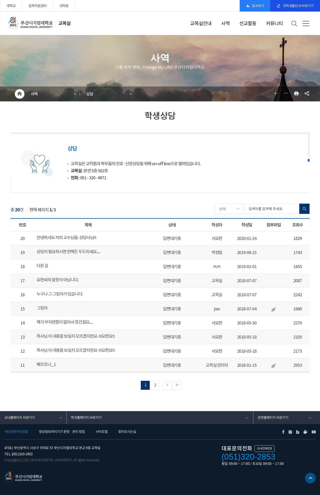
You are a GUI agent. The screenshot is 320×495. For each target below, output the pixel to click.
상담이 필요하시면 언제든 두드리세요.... (68, 251)
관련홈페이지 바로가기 (273, 417)
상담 (89, 94)
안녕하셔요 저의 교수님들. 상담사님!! (66, 237)
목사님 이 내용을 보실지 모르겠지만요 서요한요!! (76, 336)
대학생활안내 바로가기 (298, 6)
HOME (19, 94)
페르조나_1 (46, 364)
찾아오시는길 (127, 431)
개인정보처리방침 (16, 431)
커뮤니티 (274, 23)
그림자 (42, 308)
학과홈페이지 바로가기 (86, 417)
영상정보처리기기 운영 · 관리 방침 (62, 431)
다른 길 (42, 266)
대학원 (64, 6)
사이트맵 (101, 431)
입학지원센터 (38, 6)
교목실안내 (200, 23)
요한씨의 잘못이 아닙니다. (58, 280)
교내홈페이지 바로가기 (19, 417)
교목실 (64, 23)
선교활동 (247, 23)
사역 (225, 23)
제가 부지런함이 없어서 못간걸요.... (65, 322)
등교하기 (258, 6)
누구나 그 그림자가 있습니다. (60, 294)
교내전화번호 (264, 448)
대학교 (11, 6)
